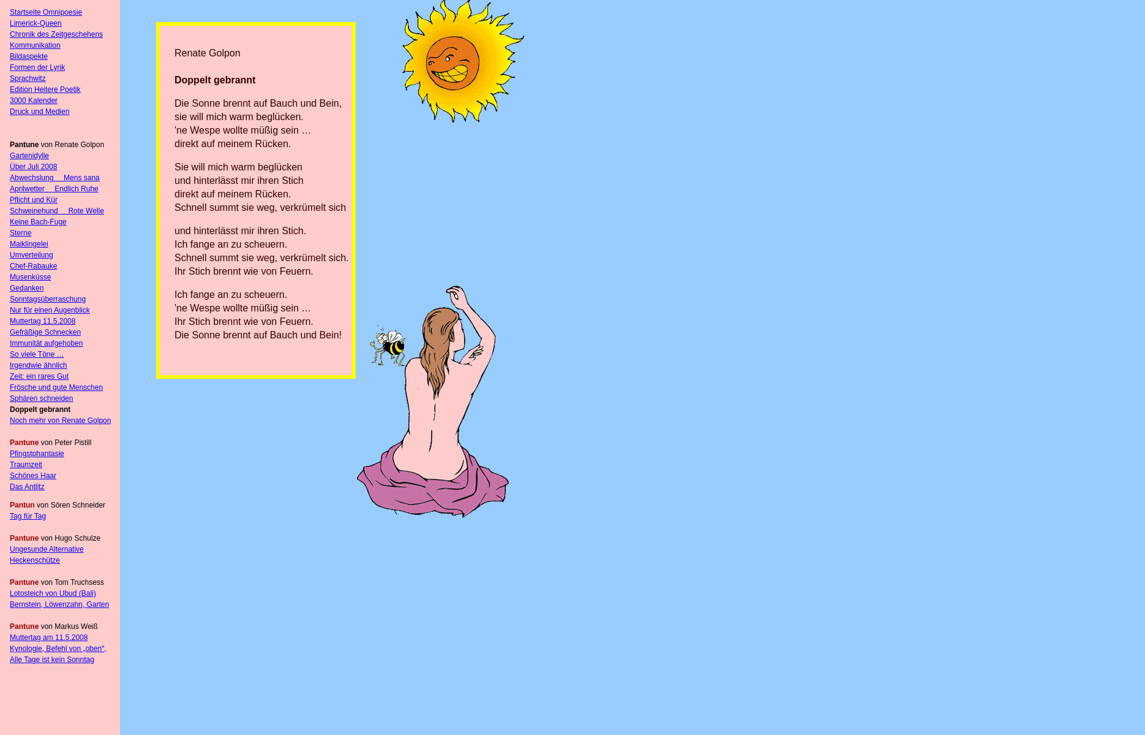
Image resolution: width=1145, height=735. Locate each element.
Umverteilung (31, 255)
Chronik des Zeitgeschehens (56, 34)
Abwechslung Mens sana (55, 177)
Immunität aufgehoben (46, 343)
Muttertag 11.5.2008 (42, 321)
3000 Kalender (34, 100)
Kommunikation (35, 45)
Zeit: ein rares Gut (39, 376)
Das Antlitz (27, 486)
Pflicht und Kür (34, 200)
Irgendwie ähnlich (38, 365)
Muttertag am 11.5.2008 (49, 637)
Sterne (20, 233)
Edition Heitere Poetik (45, 89)
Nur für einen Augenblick (50, 310)
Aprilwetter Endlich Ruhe (54, 189)
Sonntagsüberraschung (48, 299)
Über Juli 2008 (33, 166)
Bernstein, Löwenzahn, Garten (59, 604)
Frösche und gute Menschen (56, 387)
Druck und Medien (39, 111)
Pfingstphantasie (37, 453)
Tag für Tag (28, 516)
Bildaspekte (29, 56)
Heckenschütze (35, 560)
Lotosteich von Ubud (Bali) (53, 593)
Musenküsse (30, 277)
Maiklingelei (29, 244)
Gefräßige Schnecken (45, 332)
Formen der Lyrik (37, 67)
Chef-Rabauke (33, 266)
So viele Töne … (37, 354)
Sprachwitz (28, 78)
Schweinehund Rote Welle (57, 211)
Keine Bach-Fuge (38, 222)
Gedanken (26, 288)
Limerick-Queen (36, 23)
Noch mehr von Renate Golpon (60, 420)
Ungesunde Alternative (47, 549)
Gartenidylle (29, 155)
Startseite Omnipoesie (46, 12)
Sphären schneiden (41, 398)
